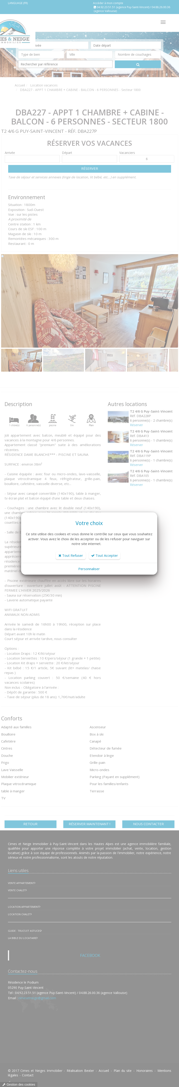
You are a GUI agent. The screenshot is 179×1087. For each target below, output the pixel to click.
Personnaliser (89, 568)
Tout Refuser (71, 555)
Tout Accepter (104, 555)
